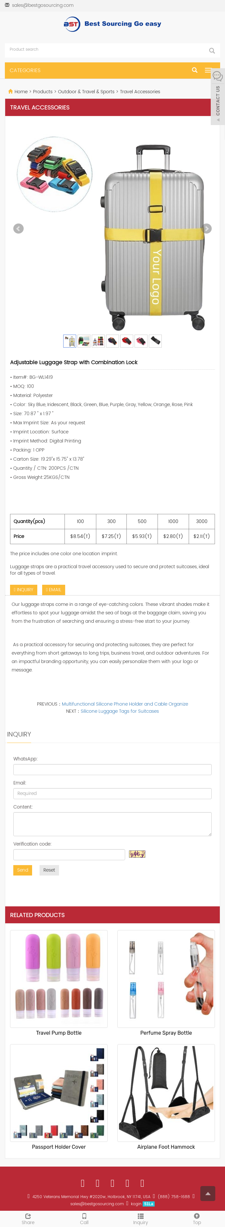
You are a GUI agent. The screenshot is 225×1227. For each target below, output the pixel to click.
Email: (19, 783)
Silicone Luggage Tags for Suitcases (120, 711)
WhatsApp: (25, 759)
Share (28, 1218)
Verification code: (32, 844)
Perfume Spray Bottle (166, 1033)
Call (84, 1218)
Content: (23, 807)
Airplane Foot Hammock (166, 1147)
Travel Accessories (139, 92)
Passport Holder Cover (59, 1147)
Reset (49, 870)
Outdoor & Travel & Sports (86, 92)
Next (206, 229)
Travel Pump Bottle (59, 1033)
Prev (18, 229)
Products (43, 92)
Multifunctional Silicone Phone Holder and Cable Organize (125, 704)
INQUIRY (23, 590)
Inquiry (141, 1218)
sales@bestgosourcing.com (43, 5)
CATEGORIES (25, 70)
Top (197, 1218)
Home (21, 92)
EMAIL (53, 590)
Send (22, 870)
